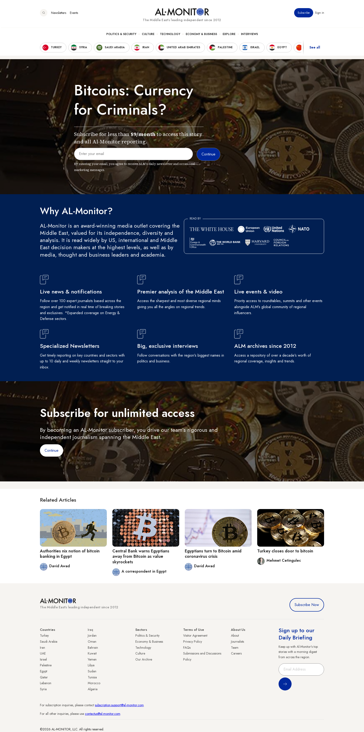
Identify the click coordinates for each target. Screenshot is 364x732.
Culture (148, 35)
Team (234, 647)
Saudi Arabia (48, 641)
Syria (43, 689)
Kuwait (92, 653)
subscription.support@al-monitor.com (119, 705)
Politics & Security (121, 35)
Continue (51, 450)
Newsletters (58, 13)
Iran (42, 647)
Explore (229, 35)
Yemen (92, 659)
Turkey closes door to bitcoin (285, 551)
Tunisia (92, 677)
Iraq (90, 629)
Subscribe (304, 14)
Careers (236, 653)
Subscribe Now (307, 604)
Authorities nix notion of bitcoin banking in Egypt (70, 553)
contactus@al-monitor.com (102, 713)
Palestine (46, 665)
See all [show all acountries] (314, 48)
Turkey (44, 635)
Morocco (94, 683)
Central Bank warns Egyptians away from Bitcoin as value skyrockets (140, 556)
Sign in (319, 14)
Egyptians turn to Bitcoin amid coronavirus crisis (213, 553)
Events (74, 13)
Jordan (92, 635)
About (235, 635)
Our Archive (143, 659)
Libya (91, 665)
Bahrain (93, 647)
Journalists (237, 641)
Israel (43, 659)
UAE (43, 653)
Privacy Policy (192, 641)
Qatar (44, 677)
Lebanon (45, 683)
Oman (92, 641)
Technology (170, 35)
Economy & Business (201, 35)
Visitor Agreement (195, 635)
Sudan (92, 671)
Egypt (43, 671)
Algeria (93, 689)
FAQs (187, 647)
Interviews (249, 35)
